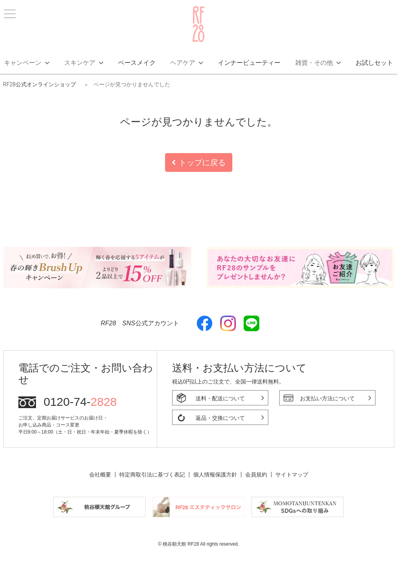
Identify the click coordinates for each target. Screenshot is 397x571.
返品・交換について (220, 418)
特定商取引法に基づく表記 (152, 474)
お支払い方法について (327, 398)
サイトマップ (291, 474)
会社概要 (100, 474)
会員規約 (256, 474)
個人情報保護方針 (215, 474)
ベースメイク (137, 62)
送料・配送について (220, 398)
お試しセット (374, 62)
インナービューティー (249, 62)
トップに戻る (199, 162)
